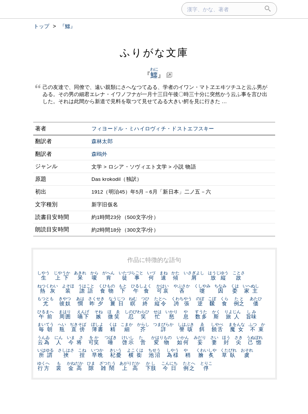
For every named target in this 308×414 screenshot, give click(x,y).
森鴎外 (99, 154)
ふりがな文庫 (154, 52)
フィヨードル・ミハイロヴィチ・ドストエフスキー (152, 129)
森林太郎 (102, 141)
